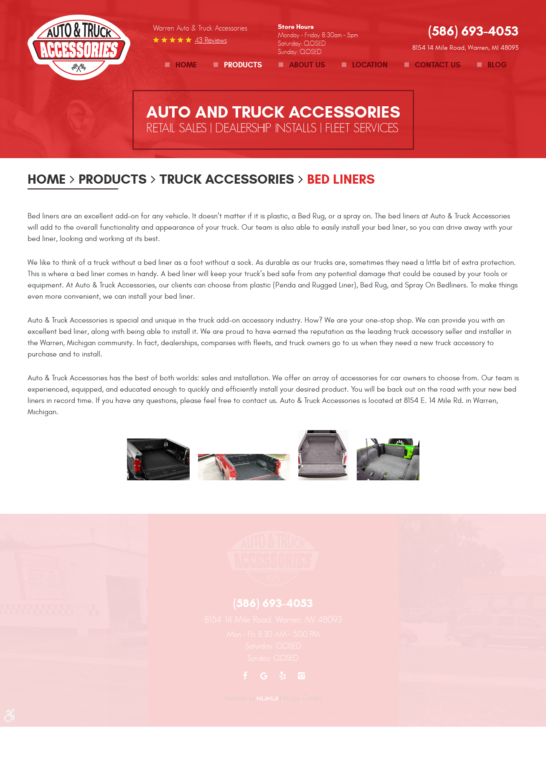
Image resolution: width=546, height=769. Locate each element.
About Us (307, 64)
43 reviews (211, 40)
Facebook (245, 676)
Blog (497, 64)
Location (370, 64)
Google (264, 676)
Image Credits (303, 698)
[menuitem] (181, 65)
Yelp (282, 676)
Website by (251, 698)
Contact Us (437, 64)
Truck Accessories (227, 179)
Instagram (301, 676)
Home (186, 64)
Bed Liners (341, 179)
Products (243, 64)
